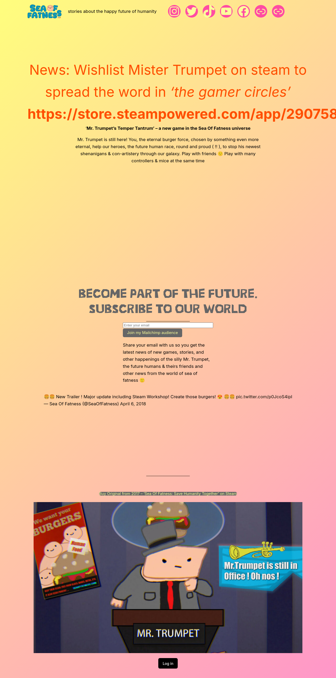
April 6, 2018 (133, 403)
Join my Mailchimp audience (152, 332)
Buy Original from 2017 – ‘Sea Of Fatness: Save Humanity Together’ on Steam (168, 494)
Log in (168, 663)
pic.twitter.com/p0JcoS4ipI (264, 396)
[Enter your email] (168, 325)
